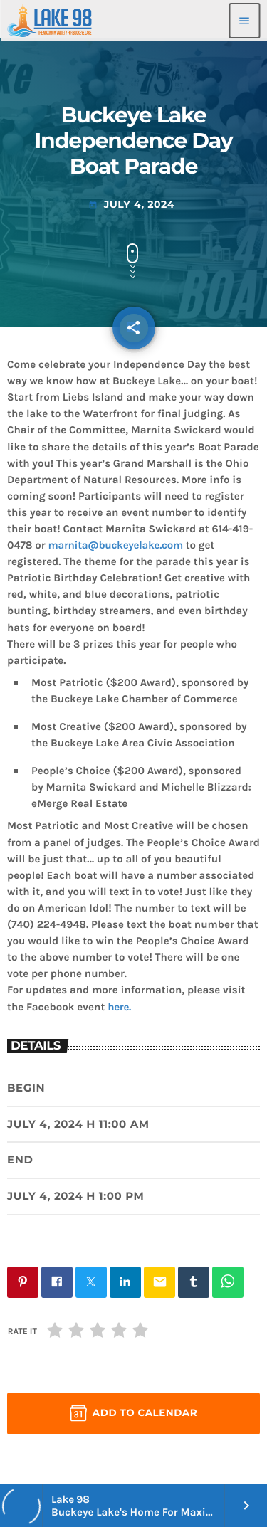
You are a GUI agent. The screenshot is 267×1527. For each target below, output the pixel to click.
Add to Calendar (133, 1413)
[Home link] (49, 20)
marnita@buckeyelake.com (115, 545)
